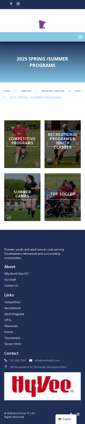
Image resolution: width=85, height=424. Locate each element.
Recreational (12, 308)
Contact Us (11, 286)
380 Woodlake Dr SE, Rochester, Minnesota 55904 (38, 367)
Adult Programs (14, 314)
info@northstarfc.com (47, 360)
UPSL (7, 320)
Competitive (12, 302)
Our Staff (10, 280)
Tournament (12, 338)
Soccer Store (12, 344)
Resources (11, 326)
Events (8, 332)
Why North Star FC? (16, 274)
